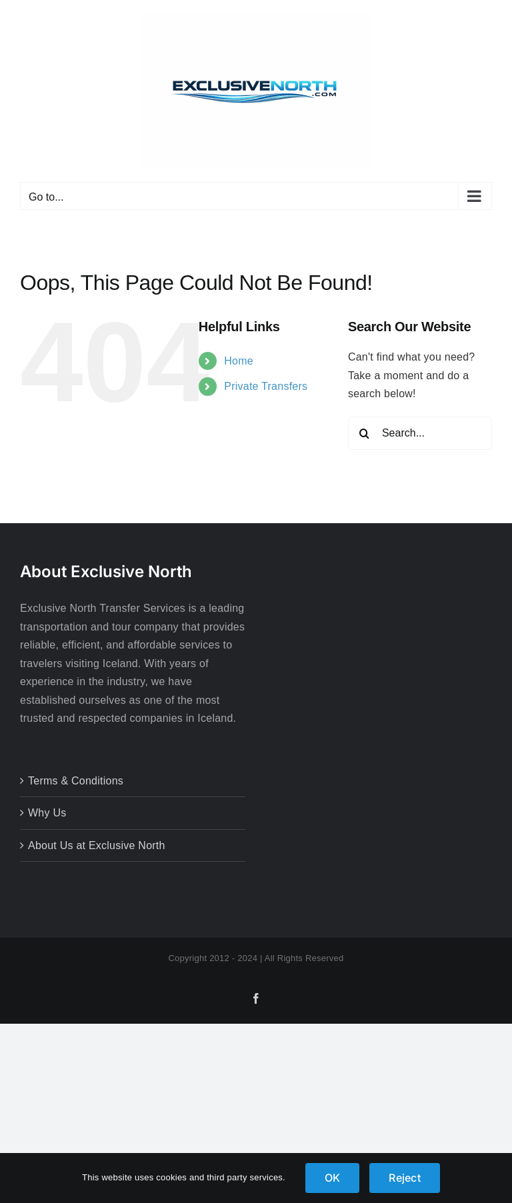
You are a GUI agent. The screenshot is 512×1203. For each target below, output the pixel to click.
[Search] (364, 433)
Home (238, 361)
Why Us (47, 812)
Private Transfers (265, 386)
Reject (404, 1177)
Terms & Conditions (75, 780)
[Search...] (420, 433)
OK (332, 1177)
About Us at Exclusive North (96, 845)
